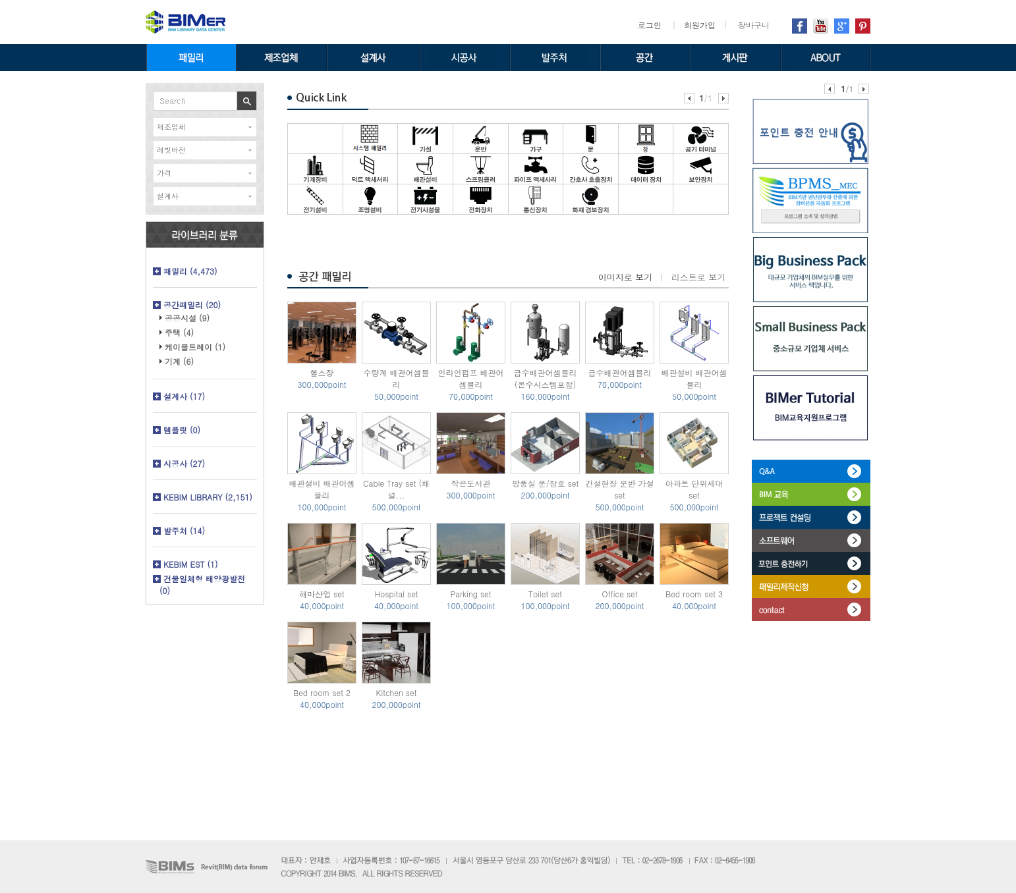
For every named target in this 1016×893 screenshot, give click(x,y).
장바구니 (754, 24)
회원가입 (700, 24)
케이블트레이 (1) (195, 346)
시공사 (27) (184, 463)
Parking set (470, 593)
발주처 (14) (184, 530)
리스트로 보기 (698, 277)
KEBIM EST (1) (190, 564)
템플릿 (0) (181, 429)
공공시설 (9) (187, 317)
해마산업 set (322, 593)
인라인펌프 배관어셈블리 (470, 378)
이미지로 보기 (625, 277)
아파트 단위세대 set (694, 489)
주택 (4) (179, 332)
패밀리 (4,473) (190, 271)
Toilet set (545, 593)
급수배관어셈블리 (620, 372)
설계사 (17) (184, 396)
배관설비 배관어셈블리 (694, 378)
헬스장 (322, 372)
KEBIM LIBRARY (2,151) (207, 496)
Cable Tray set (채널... (396, 489)
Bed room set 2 (322, 692)
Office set (619, 593)
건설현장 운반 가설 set (619, 489)
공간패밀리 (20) (192, 304)
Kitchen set (396, 692)
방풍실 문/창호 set (545, 483)
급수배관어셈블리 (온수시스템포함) (545, 378)
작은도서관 (471, 483)
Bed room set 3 (694, 593)
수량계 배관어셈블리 (396, 378)
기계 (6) (179, 361)
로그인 (650, 24)
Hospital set (396, 593)
